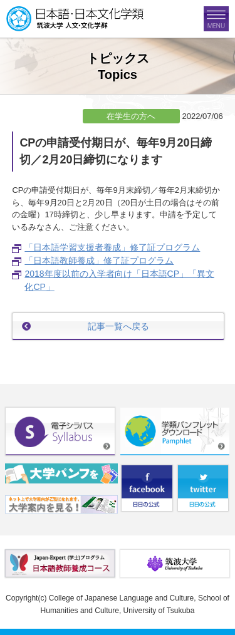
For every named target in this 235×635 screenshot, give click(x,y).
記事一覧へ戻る (118, 326)
